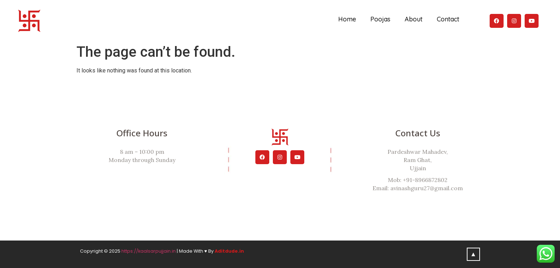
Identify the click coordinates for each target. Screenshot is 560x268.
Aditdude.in (229, 251)
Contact (448, 19)
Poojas (380, 19)
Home (347, 19)
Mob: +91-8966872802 (418, 179)
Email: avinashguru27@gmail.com (417, 188)
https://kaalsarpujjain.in (148, 251)
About (413, 19)
